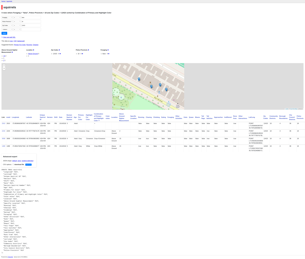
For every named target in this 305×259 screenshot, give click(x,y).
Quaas (191, 117)
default (14, 161)
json (11, 41)
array (19, 161)
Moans (197, 117)
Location (114, 117)
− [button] (4, 68)
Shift (56, 117)
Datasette (10, 257)
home (3, 1)
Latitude (29, 117)
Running (29, 45)
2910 (3, 123)
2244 (3, 131)
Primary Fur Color (20, 45)
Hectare (50, 117)
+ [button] (4, 65)
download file (18, 164)
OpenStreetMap (293, 108)
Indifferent (228, 117)
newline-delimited (27, 161)
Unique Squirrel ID (42, 117)
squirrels (9, 1)
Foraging (170, 117)
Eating (163, 117)
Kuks (185, 117)
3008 (3, 138)
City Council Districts (292, 117)
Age (75, 117)
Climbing (156, 117)
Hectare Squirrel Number (69, 117)
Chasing (35, 45)
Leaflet (286, 108)
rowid (8, 117)
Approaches (218, 117)
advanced (21, 41)
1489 (3, 146)
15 (4, 56)
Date (60, 117)
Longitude (15, 117)
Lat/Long (252, 117)
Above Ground (33, 54)
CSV (15, 41)
